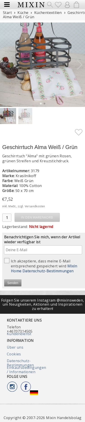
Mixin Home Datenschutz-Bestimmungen (44, 268)
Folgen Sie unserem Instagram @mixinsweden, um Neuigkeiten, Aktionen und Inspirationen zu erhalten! (42, 304)
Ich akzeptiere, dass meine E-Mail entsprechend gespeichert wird (40, 265)
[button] (80, 65)
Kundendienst (19, 333)
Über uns (15, 347)
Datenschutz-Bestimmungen (20, 362)
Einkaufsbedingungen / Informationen (26, 369)
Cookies (14, 354)
